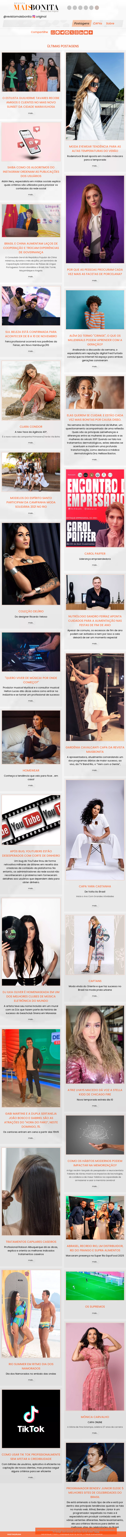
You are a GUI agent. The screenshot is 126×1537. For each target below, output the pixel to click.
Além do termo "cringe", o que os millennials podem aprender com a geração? (95, 340)
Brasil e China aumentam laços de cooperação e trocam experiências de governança (31, 248)
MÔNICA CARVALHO (95, 1417)
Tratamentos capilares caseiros (31, 1242)
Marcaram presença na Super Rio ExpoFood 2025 (95, 1255)
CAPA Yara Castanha (95, 886)
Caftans (95, 981)
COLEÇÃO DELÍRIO (31, 611)
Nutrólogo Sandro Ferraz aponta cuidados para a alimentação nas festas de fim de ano (95, 620)
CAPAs (98, 23)
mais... (31, 113)
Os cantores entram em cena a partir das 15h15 (31, 1132)
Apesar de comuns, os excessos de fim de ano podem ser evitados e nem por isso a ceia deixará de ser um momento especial (95, 634)
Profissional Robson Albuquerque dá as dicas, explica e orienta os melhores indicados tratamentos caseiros (31, 1250)
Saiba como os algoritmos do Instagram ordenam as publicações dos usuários (31, 171)
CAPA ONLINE (95, 1422)
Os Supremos (95, 1307)
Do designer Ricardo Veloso (31, 616)
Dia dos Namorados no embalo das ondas (31, 1373)
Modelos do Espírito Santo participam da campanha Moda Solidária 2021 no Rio (31, 502)
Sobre (110, 23)
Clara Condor (31, 427)
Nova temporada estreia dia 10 (95, 1099)
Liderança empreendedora (95, 559)
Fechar (96, 1532)
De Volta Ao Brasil (95, 891)
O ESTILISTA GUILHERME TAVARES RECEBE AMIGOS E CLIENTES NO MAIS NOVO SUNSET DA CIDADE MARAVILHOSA (30, 102)
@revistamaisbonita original (24, 16)
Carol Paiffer (95, 554)
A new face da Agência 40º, (31, 432)
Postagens (82, 23)
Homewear (31, 770)
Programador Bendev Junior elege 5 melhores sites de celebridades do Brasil (95, 1492)
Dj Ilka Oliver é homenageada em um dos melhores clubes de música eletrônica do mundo (31, 996)
